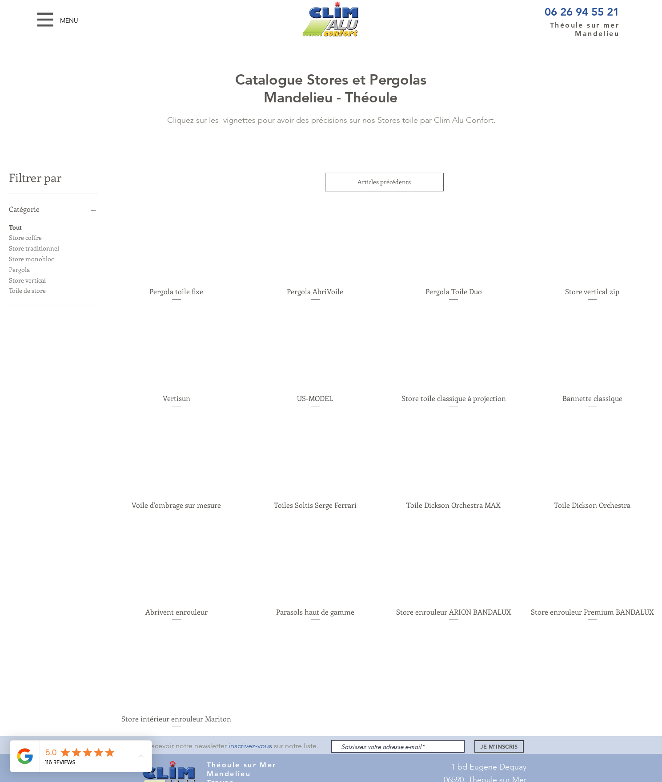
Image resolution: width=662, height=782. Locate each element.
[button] (45, 20)
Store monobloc (31, 258)
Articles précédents (384, 182)
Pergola (19, 269)
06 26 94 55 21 (582, 11)
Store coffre (25, 237)
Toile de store (27, 290)
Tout (15, 226)
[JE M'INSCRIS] (499, 746)
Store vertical (27, 279)
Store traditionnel (34, 247)
